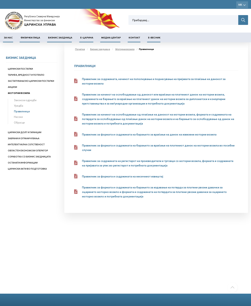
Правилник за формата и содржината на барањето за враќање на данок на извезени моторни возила (149, 134)
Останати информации (23, 162)
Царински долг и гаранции (24, 132)
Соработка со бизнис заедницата (29, 156)
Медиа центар (111, 37)
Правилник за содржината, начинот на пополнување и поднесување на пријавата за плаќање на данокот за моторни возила (154, 81)
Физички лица (30, 37)
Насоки (18, 116)
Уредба (18, 105)
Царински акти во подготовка (27, 168)
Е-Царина (86, 37)
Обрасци (19, 122)
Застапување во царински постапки (31, 81)
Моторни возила (19, 93)
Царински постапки (20, 68)
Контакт (134, 37)
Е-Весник (154, 37)
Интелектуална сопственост (26, 144)
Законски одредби (25, 100)
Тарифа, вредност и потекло (26, 75)
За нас (8, 37)
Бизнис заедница (60, 37)
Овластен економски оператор (28, 150)
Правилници (22, 111)
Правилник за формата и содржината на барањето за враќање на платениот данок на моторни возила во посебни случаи (158, 148)
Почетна (80, 49)
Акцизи (12, 87)
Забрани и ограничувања (23, 138)
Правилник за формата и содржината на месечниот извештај (122, 176)
